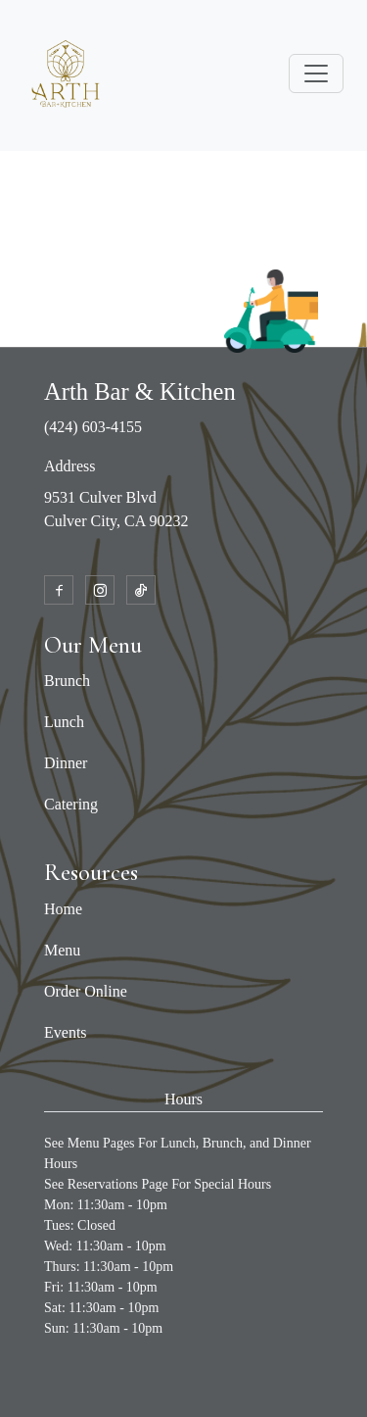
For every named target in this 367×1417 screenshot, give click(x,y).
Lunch (64, 721)
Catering (71, 804)
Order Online (85, 991)
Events (65, 1032)
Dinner (65, 763)
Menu (62, 950)
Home (63, 909)
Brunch (67, 680)
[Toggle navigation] (316, 73)
